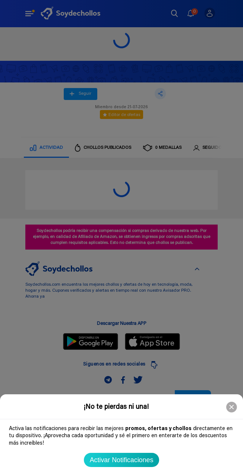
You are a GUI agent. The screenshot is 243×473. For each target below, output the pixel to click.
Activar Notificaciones (122, 460)
